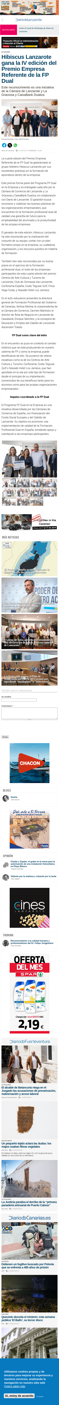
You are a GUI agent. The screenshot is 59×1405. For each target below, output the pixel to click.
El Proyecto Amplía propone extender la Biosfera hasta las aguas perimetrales (26, 571)
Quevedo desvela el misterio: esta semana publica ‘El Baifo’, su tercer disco (28, 1318)
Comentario (7, 706)
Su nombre (6, 697)
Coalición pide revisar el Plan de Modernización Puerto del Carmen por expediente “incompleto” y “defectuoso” (26, 679)
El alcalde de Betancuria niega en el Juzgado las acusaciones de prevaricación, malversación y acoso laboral (28, 1091)
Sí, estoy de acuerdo (19, 1395)
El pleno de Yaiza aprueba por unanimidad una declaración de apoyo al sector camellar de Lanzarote (29, 642)
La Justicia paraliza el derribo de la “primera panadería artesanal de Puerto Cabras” (29, 1203)
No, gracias (40, 1396)
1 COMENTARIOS (26, 1097)
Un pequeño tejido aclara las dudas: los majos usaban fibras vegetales (26, 1145)
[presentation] (21, 728)
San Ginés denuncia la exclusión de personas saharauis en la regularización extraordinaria (29, 606)
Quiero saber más (14, 1386)
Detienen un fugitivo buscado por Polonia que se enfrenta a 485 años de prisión (27, 1266)
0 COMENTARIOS (23, 150)
